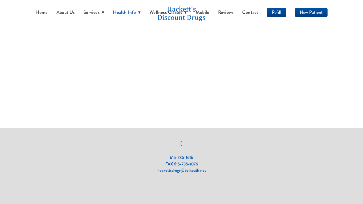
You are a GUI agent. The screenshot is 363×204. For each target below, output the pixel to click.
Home (41, 12)
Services (93, 12)
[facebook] (181, 143)
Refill (276, 12)
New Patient (311, 12)
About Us (65, 12)
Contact (250, 12)
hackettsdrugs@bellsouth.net (181, 170)
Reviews (226, 12)
